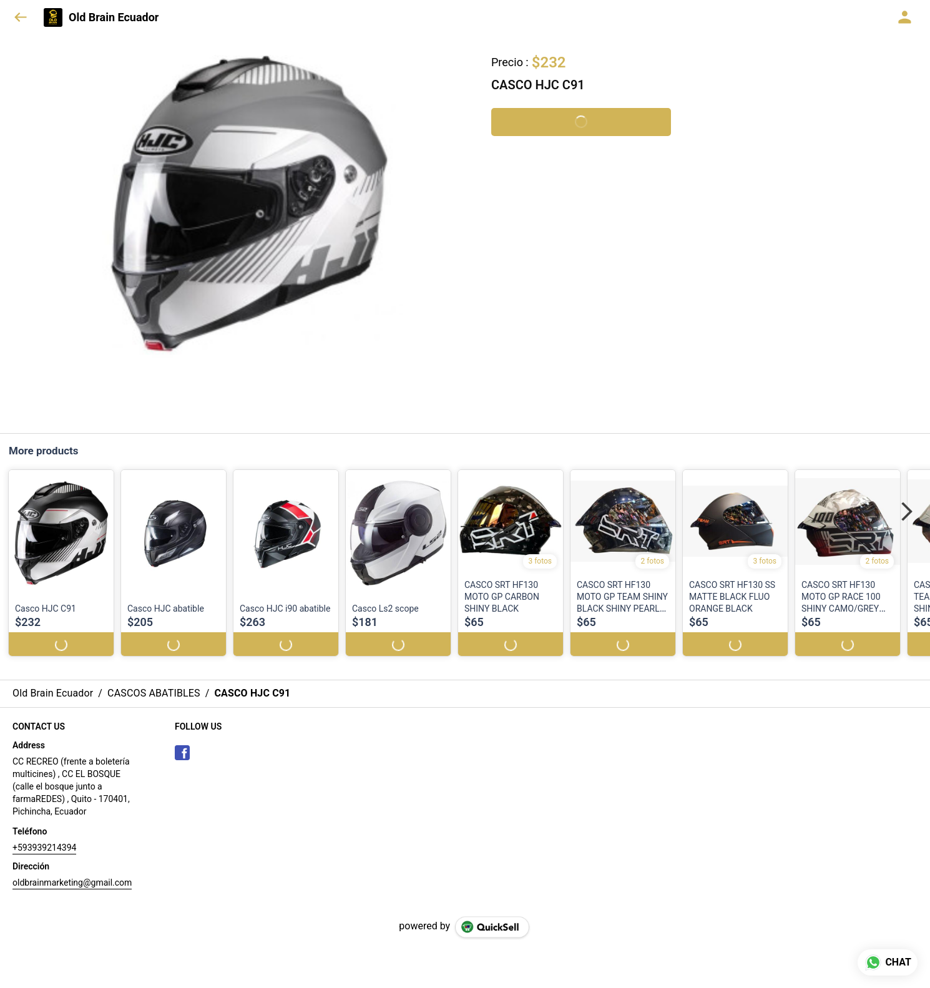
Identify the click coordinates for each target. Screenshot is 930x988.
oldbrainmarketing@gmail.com (72, 871)
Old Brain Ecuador (114, 17)
